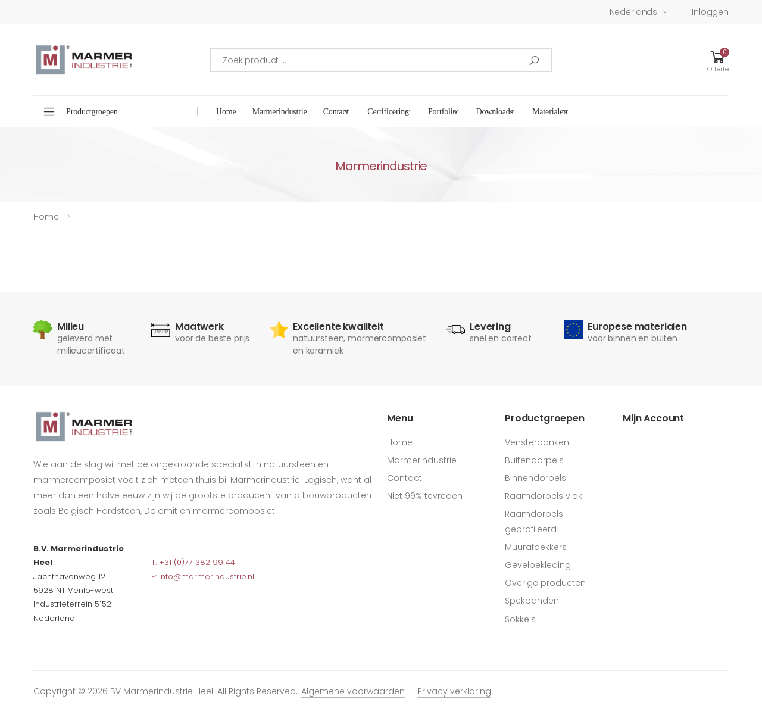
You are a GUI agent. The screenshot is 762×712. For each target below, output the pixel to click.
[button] (718, 59)
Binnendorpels (535, 478)
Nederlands (634, 12)
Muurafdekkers (536, 547)
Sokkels (520, 619)
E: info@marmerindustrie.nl (202, 576)
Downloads (494, 111)
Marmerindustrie (279, 111)
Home (226, 111)
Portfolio (442, 111)
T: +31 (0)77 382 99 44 (193, 562)
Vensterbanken (537, 442)
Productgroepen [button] (92, 111)
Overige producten (545, 583)
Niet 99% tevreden (425, 496)
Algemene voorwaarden (353, 691)
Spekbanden (532, 601)
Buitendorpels (534, 460)
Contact (336, 111)
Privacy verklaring (454, 691)
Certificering (388, 111)
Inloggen (710, 12)
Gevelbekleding (538, 565)
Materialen (549, 111)
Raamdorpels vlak (543, 496)
